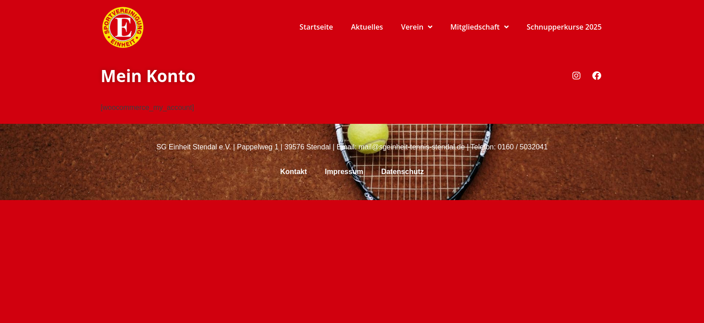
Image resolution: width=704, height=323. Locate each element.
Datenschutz (402, 171)
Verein (416, 27)
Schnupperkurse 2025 (564, 27)
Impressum (344, 171)
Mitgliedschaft (479, 27)
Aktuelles (367, 27)
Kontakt (293, 171)
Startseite (316, 27)
